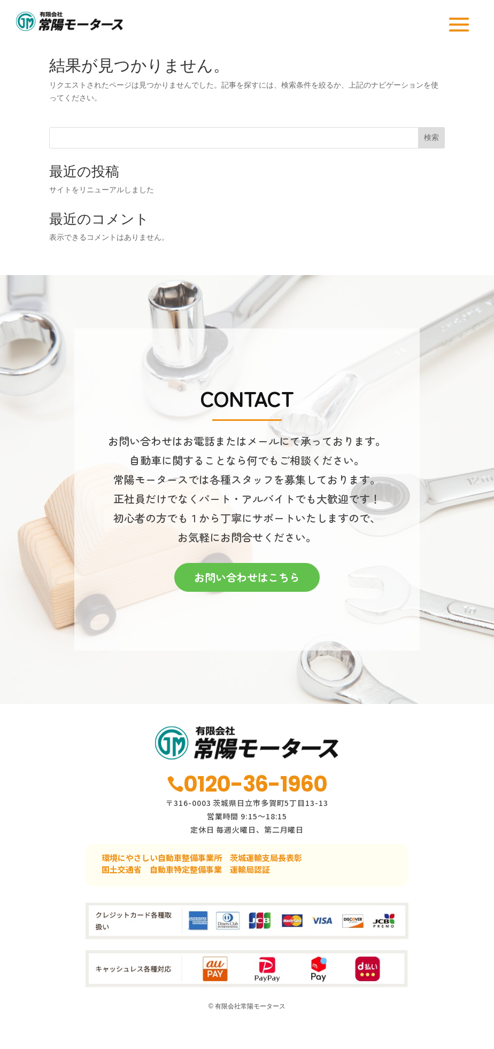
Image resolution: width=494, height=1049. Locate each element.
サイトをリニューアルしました (101, 207)
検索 (431, 155)
